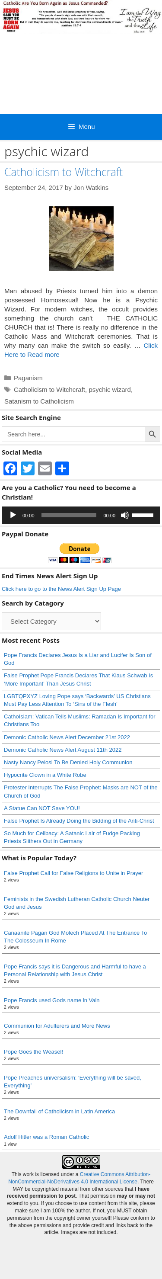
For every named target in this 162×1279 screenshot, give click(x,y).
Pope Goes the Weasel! (33, 1051)
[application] (81, 515)
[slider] (69, 515)
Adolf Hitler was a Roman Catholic (46, 1137)
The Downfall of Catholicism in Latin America (59, 1111)
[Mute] (125, 515)
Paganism (28, 377)
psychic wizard (110, 389)
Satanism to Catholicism (39, 401)
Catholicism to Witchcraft (63, 171)
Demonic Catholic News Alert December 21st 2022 (67, 737)
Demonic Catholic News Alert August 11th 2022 (62, 750)
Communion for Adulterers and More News (57, 1026)
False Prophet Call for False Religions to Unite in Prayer (73, 873)
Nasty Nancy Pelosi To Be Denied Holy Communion (68, 762)
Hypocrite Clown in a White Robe (45, 775)
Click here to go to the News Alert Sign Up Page (61, 589)
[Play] (13, 515)
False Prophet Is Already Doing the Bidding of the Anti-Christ (79, 820)
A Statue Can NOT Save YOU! (42, 808)
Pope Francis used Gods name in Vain (52, 1000)
